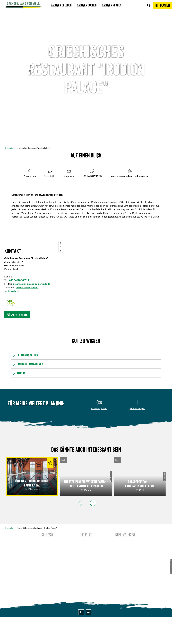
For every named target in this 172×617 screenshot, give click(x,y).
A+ (88, 612)
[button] (17, 314)
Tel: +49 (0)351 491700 (47, 540)
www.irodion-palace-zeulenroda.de (129, 175)
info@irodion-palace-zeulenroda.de (31, 283)
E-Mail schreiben (47, 545)
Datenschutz (125, 555)
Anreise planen (86, 540)
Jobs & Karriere (124, 545)
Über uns (125, 540)
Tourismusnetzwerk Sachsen (124, 562)
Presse (86, 550)
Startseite (9, 148)
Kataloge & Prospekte (86, 560)
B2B (86, 555)
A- (81, 612)
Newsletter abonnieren (86, 545)
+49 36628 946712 (92, 175)
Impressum (125, 550)
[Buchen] (162, 5)
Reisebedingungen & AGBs (125, 570)
